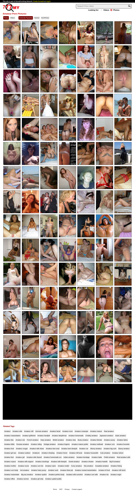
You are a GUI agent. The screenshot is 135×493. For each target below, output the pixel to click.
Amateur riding (36, 444)
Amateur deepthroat (59, 436)
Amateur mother (10, 466)
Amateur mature (96, 431)
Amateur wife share (37, 449)
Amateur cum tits (37, 466)
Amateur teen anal (52, 449)
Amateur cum (110, 444)
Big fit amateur (114, 461)
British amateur (58, 440)
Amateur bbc (9, 440)
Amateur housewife (91, 453)
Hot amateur (24, 470)
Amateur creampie (81, 431)
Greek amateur (74, 461)
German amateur (41, 431)
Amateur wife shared (34, 457)
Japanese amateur (106, 436)
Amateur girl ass (10, 453)
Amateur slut (20, 440)
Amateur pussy (109, 440)
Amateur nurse (23, 466)
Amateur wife (17, 431)
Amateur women (23, 479)
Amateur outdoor (24, 453)
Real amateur (109, 431)
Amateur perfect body (56, 474)
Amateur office (9, 479)
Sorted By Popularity (25, 18)
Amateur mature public (80, 444)
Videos (104, 10)
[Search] (104, 6)
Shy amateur (88, 466)
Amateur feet (9, 457)
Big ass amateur (27, 474)
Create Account (38, 1)
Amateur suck (53, 470)
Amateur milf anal (75, 453)
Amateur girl (20, 457)
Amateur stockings (42, 461)
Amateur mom (67, 431)
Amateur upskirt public (53, 479)
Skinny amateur (96, 449)
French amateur (33, 440)
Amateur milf (28, 431)
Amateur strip (71, 440)
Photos (114, 10)
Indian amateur (69, 457)
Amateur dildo (9, 444)
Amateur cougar (22, 449)
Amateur (7, 431)
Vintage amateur (50, 444)
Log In (48, 1)
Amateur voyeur (10, 461)
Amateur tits (104, 474)
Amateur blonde (96, 440)
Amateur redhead (96, 444)
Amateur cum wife (91, 474)
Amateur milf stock (118, 470)
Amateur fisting (116, 466)
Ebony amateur (124, 449)
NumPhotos (45, 18)
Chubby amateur (91, 436)
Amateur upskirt (41, 474)
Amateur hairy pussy (38, 470)
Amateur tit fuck (104, 470)
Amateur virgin (116, 474)
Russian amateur (23, 444)
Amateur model (63, 466)
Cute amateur (105, 453)
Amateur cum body (11, 470)
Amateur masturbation (12, 436)
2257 (60, 489)
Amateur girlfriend (28, 436)
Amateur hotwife (101, 461)
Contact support (77, 489)
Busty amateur (83, 440)
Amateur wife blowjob (59, 461)
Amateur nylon (50, 466)
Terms (55, 489)
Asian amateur (120, 436)
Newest (36, 18)
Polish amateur (109, 457)
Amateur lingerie (64, 444)
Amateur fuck (9, 449)
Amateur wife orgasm (25, 461)
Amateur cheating (48, 453)
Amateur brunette (123, 444)
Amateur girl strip (37, 479)
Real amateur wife (123, 457)
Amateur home (62, 453)
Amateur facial (55, 431)
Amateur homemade (76, 436)
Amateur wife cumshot (74, 474)
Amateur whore (117, 453)
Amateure (36, 453)
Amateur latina (122, 440)
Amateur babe (97, 457)
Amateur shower (88, 461)
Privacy (67, 489)
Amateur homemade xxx (53, 457)
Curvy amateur (76, 466)
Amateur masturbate (11, 474)
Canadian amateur (102, 466)
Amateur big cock (110, 449)
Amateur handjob (43, 436)
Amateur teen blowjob (69, 449)
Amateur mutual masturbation (85, 470)
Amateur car (83, 449)
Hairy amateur (46, 440)
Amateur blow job (66, 470)
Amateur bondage (83, 457)
